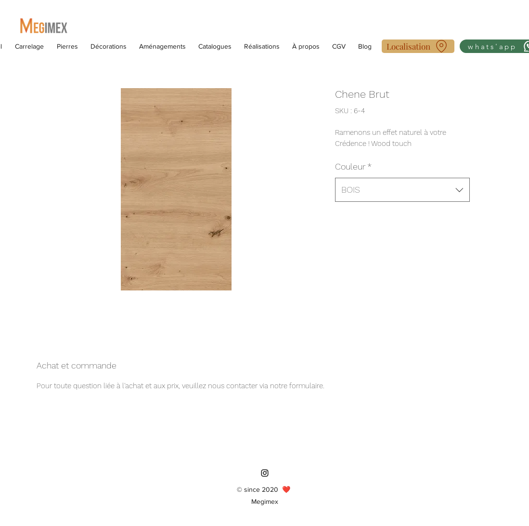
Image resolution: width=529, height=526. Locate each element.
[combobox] (402, 190)
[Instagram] (265, 473)
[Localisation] (418, 46)
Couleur (353, 166)
